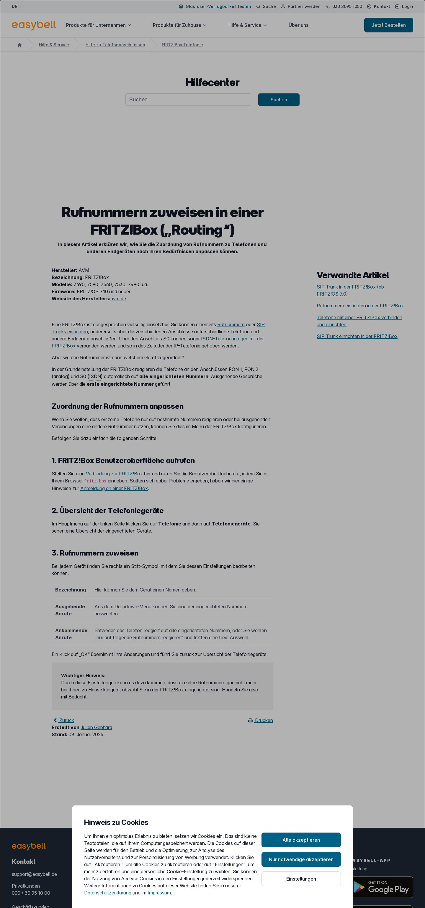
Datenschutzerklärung (107, 893)
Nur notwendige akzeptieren (301, 859)
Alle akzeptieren (301, 840)
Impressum (159, 893)
